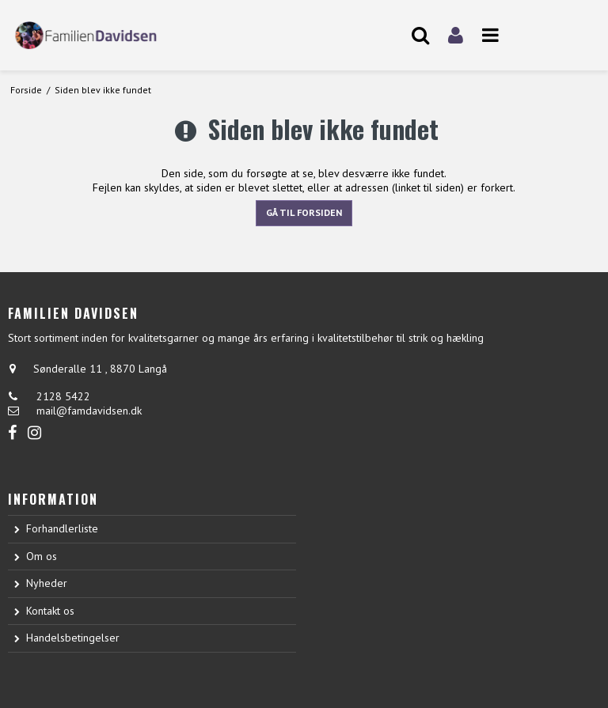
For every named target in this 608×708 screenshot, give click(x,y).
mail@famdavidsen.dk (89, 410)
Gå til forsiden (304, 212)
